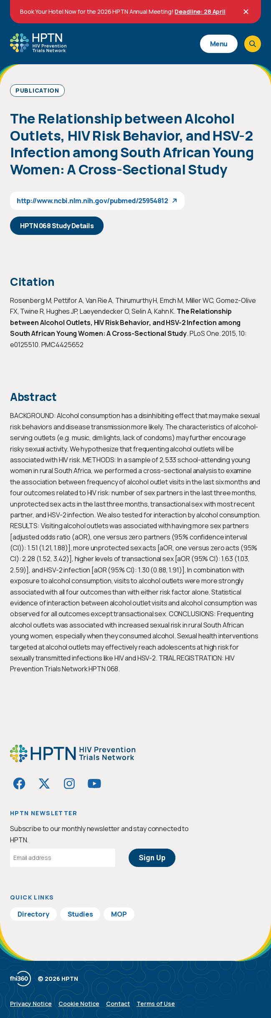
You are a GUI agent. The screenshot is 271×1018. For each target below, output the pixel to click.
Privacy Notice (31, 1004)
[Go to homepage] (38, 49)
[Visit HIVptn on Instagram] (69, 783)
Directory (33, 914)
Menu (219, 43)
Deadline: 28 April (200, 11)
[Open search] (252, 43)
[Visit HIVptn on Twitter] (44, 783)
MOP (119, 914)
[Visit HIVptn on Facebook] (19, 783)
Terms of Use (156, 1004)
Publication (37, 90)
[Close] (246, 12)
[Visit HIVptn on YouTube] (94, 783)
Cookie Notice (78, 1004)
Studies (80, 914)
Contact (118, 1004)
